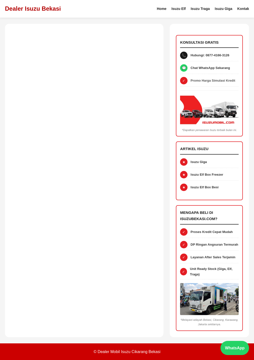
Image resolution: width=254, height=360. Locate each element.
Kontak (243, 9)
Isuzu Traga (200, 9)
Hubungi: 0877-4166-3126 (209, 55)
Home (161, 9)
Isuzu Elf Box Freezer (206, 174)
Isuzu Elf (178, 9)
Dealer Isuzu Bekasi (33, 8)
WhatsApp (235, 348)
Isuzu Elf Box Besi (204, 187)
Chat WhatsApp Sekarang (210, 68)
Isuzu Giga (223, 9)
